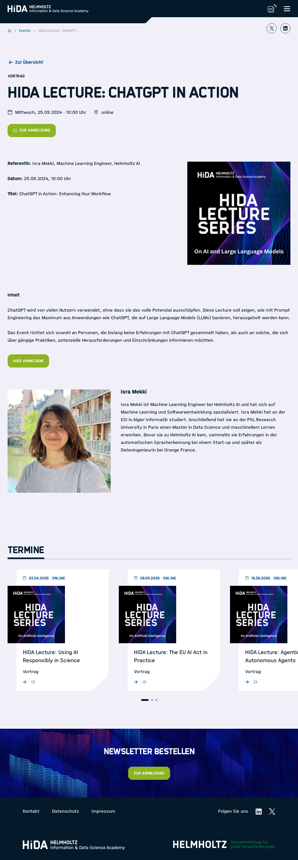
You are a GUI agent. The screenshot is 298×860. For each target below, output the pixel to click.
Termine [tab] (26, 550)
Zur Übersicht (29, 62)
